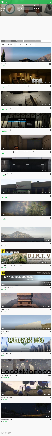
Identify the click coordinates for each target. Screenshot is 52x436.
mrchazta (4, 267)
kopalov (4, 65)
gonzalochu (4, 197)
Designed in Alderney (6, 432)
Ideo (3, 355)
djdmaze (4, 153)
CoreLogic (4, 399)
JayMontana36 (5, 377)
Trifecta (3, 87)
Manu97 (4, 219)
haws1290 (4, 109)
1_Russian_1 (5, 175)
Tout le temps (7, 44)
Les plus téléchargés (25, 44)
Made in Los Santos (5, 433)
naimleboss (4, 131)
